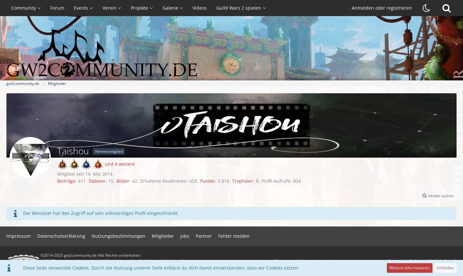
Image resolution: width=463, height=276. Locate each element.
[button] (438, 196)
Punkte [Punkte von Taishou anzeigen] (207, 181)
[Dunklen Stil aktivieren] (427, 8)
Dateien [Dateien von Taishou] (97, 181)
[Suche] (447, 8)
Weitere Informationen (409, 268)
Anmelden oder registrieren (382, 8)
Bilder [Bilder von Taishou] (122, 181)
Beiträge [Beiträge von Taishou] (66, 181)
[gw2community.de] (231, 53)
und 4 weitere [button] (120, 164)
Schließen (445, 268)
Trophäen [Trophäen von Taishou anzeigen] (242, 181)
